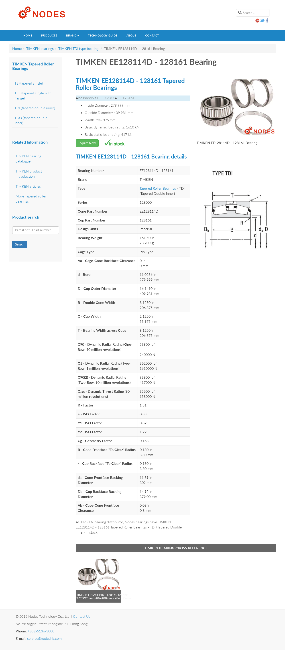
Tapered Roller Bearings (158, 188)
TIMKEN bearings (40, 48)
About (131, 35)
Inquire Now (87, 143)
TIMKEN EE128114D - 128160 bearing (102, 595)
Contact (152, 35)
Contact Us (81, 616)
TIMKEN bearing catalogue (28, 158)
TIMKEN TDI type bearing (78, 48)
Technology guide (103, 35)
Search (19, 244)
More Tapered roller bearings (31, 198)
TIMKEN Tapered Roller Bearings (33, 66)
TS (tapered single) (28, 83)
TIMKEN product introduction (29, 173)
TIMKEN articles (28, 186)
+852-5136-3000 (41, 631)
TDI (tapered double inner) (34, 108)
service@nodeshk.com (44, 638)
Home (27, 35)
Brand (72, 35)
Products (49, 35)
